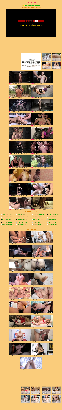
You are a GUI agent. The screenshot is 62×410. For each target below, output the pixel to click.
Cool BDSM (31, 2)
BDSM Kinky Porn (27, 5)
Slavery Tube (36, 5)
